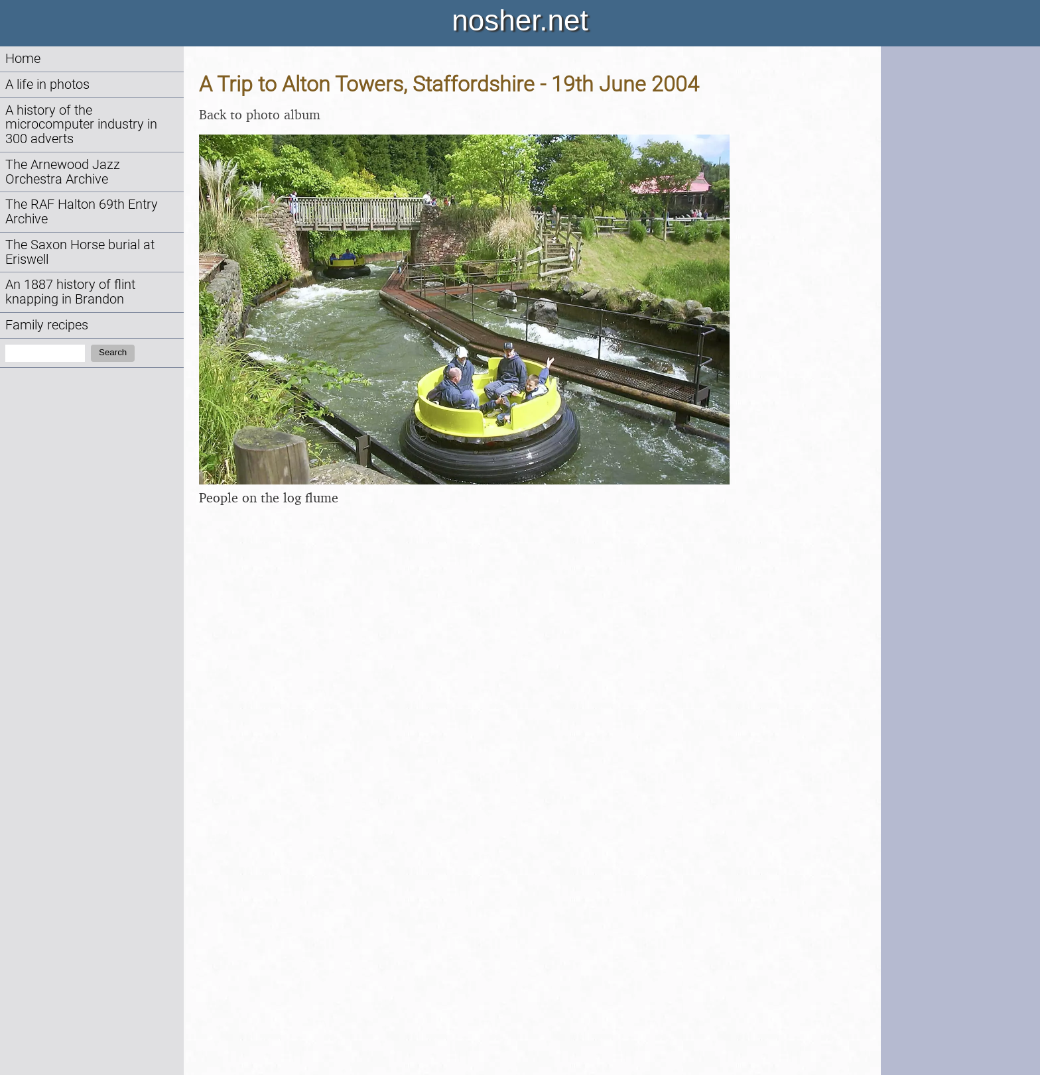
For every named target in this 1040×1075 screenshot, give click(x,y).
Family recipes (46, 325)
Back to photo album (259, 114)
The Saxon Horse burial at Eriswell (80, 252)
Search (113, 352)
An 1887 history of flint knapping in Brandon (70, 292)
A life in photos (47, 84)
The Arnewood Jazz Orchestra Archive (62, 172)
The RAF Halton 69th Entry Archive (81, 212)
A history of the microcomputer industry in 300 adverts (81, 125)
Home (22, 58)
